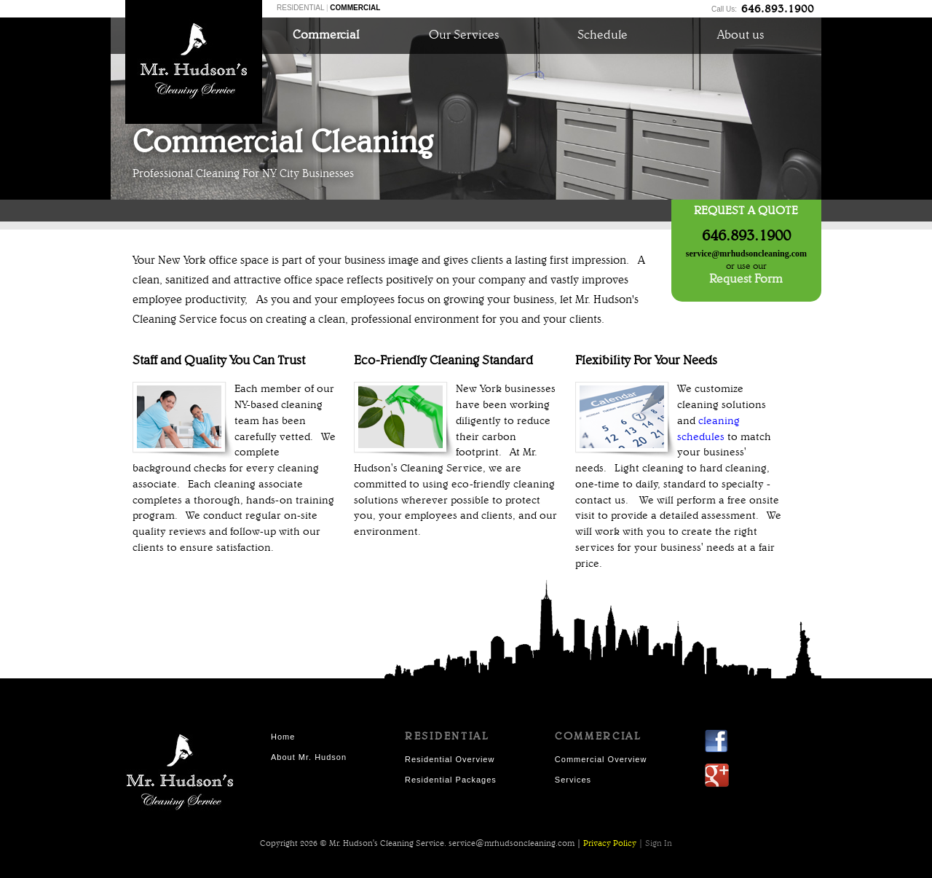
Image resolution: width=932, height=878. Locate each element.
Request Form (746, 279)
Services (573, 779)
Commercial (326, 35)
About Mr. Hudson (309, 757)
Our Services (464, 35)
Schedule (602, 35)
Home (283, 736)
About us (740, 35)
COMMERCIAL (355, 8)
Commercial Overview (601, 759)
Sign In (658, 843)
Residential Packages (451, 779)
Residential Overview (449, 759)
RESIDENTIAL (300, 8)
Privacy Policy (609, 843)
